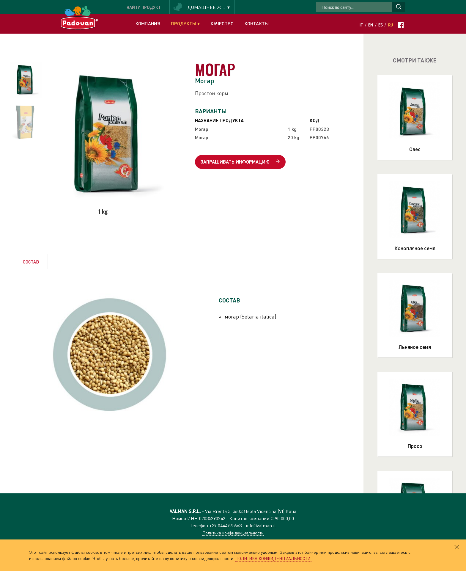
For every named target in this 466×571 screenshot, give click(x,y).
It (361, 25)
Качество (222, 23)
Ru (390, 25)
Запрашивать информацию (240, 162)
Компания (147, 23)
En (370, 25)
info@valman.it (261, 525)
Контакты (256, 23)
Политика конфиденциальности (233, 532)
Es (380, 25)
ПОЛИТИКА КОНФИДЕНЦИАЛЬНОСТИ (273, 558)
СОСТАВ (31, 261)
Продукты (185, 23)
